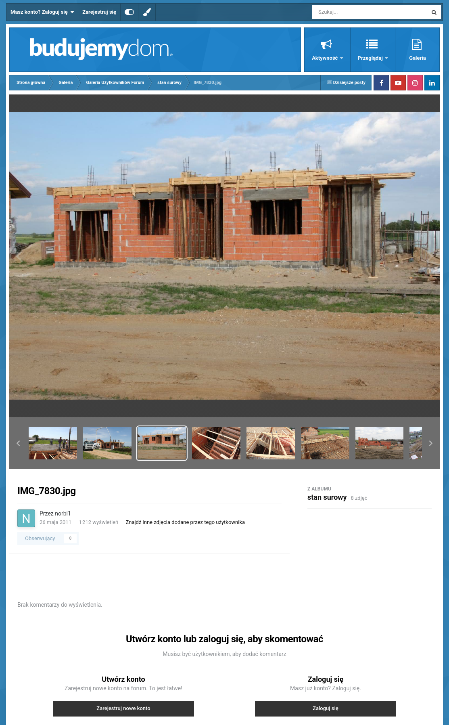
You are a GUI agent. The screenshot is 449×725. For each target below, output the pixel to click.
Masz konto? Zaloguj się (42, 12)
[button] (18, 443)
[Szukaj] (351, 12)
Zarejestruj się (99, 12)
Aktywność (325, 58)
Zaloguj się (325, 708)
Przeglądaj (371, 58)
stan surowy (327, 497)
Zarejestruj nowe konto (123, 708)
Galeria (417, 58)
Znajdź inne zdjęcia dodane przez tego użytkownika (185, 522)
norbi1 (63, 513)
